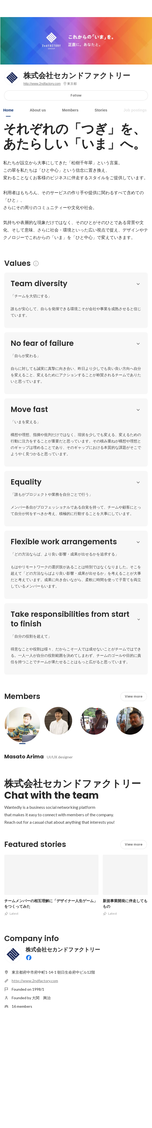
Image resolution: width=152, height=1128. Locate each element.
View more (133, 696)
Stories (101, 110)
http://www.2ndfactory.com (42, 84)
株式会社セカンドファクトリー (76, 76)
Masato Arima (24, 756)
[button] (138, 284)
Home (8, 110)
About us (38, 110)
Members (70, 110)
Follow (76, 95)
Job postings (135, 110)
